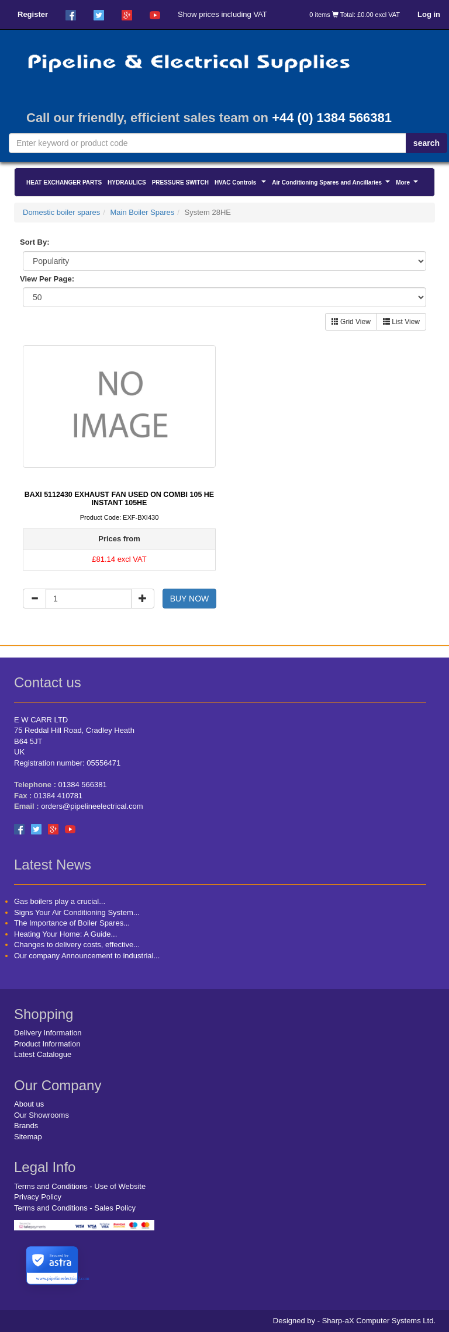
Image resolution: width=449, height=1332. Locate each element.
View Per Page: (47, 278)
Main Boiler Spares (142, 212)
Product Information (47, 1043)
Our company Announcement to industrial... (87, 955)
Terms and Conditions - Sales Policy (75, 1208)
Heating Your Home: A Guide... (65, 934)
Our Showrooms (41, 1115)
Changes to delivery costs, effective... (77, 944)
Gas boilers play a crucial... (59, 901)
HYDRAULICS (127, 182)
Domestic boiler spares (61, 212)
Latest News (52, 864)
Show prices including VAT (222, 14)
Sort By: (35, 242)
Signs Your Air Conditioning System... (77, 912)
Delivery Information (48, 1032)
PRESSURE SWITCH (180, 182)
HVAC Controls (242, 184)
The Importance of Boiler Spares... (72, 923)
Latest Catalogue (42, 1054)
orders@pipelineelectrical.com (92, 806)
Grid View (351, 322)
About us (29, 1104)
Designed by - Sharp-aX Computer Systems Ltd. (354, 1320)
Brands (26, 1125)
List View (401, 322)
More (408, 184)
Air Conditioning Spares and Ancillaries (332, 184)
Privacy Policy (37, 1196)
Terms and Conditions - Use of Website (80, 1186)
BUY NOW (189, 598)
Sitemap (28, 1136)
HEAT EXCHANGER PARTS (64, 182)
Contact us (47, 682)
